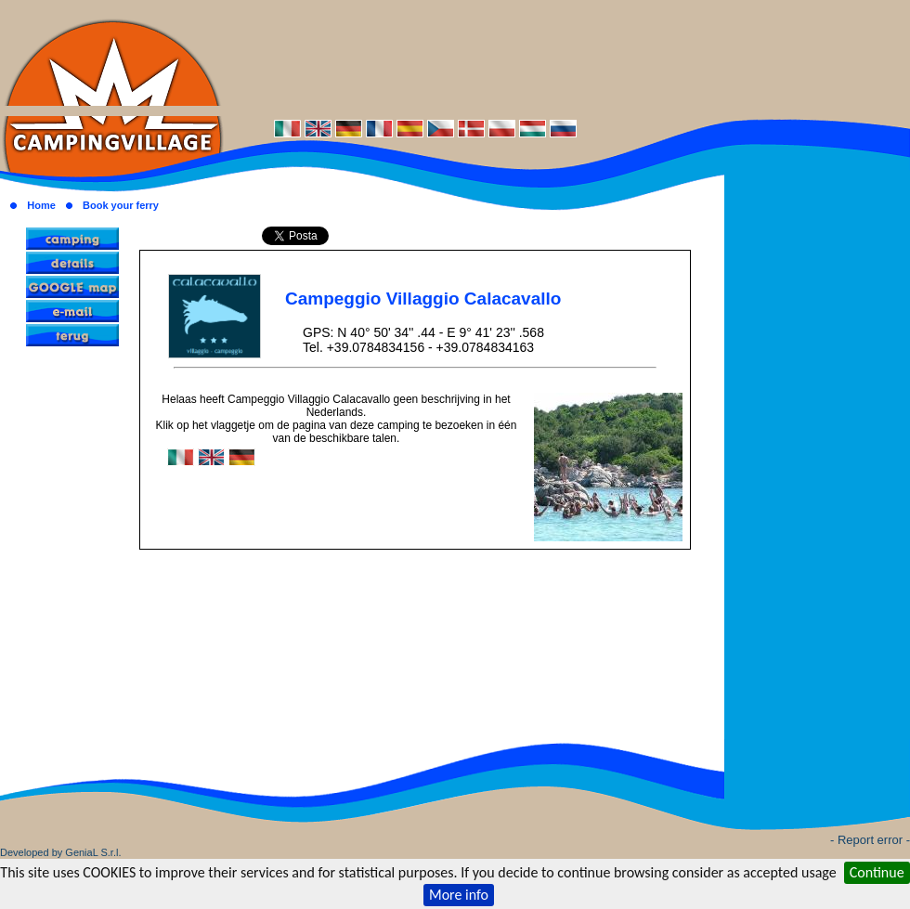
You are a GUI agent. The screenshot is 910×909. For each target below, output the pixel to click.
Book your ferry (121, 205)
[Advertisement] (567, 58)
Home (41, 205)
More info (458, 894)
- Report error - (870, 840)
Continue (877, 872)
